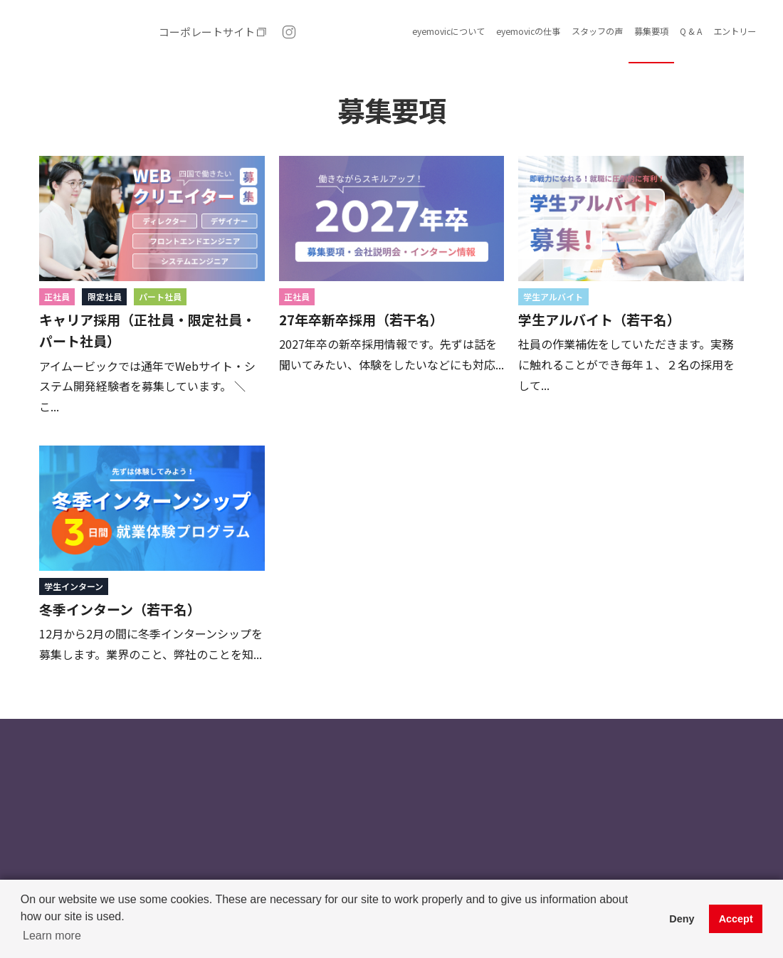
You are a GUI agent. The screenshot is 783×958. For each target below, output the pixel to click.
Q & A (691, 31)
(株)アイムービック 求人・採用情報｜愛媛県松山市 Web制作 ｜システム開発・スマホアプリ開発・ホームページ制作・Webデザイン (85, 32)
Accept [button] (736, 919)
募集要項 (651, 31)
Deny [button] (681, 919)
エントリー (734, 31)
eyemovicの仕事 (528, 31)
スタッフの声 (597, 31)
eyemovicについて (448, 31)
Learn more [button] (52, 936)
